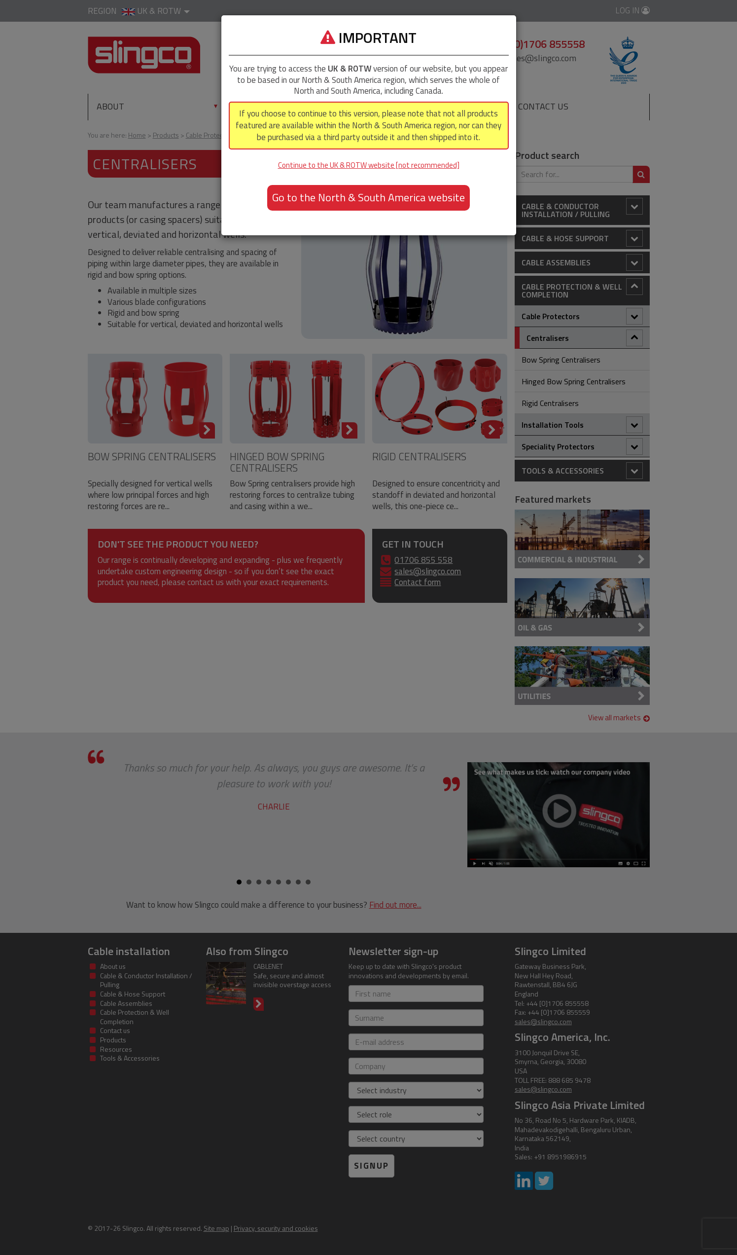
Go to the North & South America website (368, 197)
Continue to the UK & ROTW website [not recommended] (368, 165)
